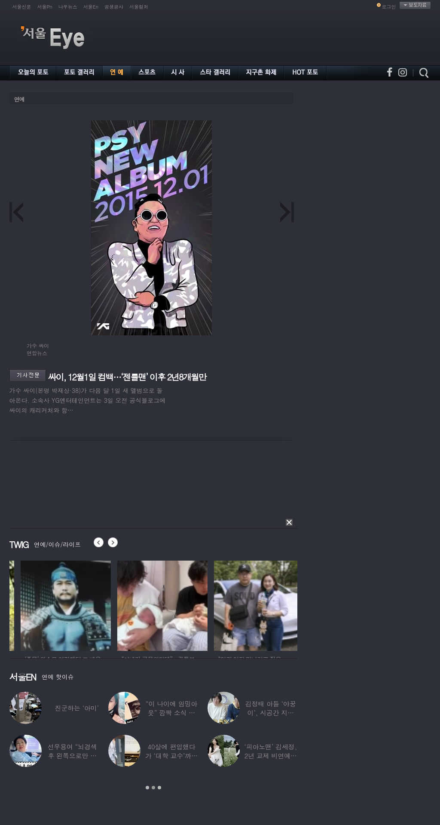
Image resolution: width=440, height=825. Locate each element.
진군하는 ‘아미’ (76, 707)
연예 (19, 99)
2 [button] (153, 787)
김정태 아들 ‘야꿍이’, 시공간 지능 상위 (270, 712)
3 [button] (159, 787)
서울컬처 (138, 6)
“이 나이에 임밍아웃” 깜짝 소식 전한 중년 (171, 712)
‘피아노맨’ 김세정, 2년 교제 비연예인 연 (270, 755)
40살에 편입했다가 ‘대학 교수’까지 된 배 (171, 755)
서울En (90, 6)
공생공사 (113, 6)
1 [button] (147, 787)
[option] (108, 604)
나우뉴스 (67, 6)
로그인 (389, 6)
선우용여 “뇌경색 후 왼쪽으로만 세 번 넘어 (72, 755)
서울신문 (21, 6)
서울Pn (44, 6)
